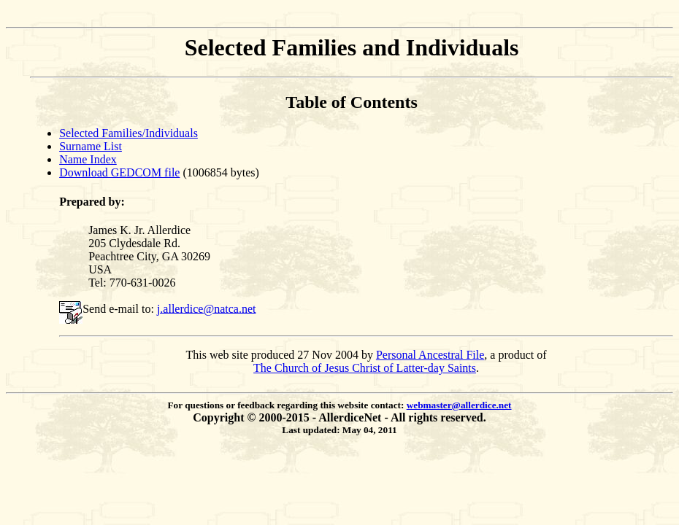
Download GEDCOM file (119, 172)
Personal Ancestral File (430, 355)
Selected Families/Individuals (128, 133)
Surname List (90, 146)
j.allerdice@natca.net (206, 308)
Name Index (88, 159)
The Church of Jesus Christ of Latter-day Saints (364, 368)
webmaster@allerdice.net (459, 405)
